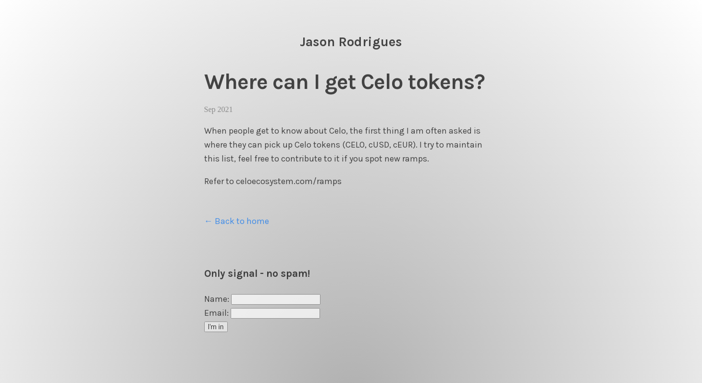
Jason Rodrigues (351, 41)
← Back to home (236, 220)
